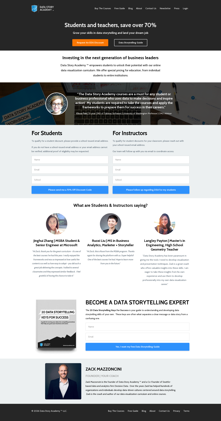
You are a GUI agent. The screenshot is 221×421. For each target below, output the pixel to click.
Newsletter (165, 8)
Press (176, 8)
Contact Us (150, 8)
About (139, 8)
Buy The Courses (103, 8)
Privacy (176, 411)
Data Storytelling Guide (131, 42)
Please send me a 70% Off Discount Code (70, 189)
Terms (186, 411)
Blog (130, 8)
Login (185, 8)
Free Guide (119, 8)
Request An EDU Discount (90, 42)
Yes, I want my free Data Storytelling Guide (138, 346)
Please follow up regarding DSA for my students (151, 189)
